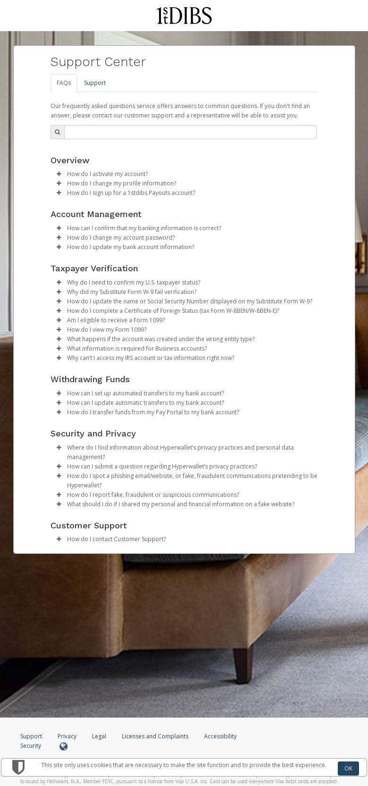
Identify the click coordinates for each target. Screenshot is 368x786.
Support (95, 83)
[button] (59, 174)
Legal (99, 736)
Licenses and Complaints (156, 736)
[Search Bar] (190, 132)
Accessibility (220, 736)
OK (348, 768)
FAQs (64, 83)
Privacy (67, 736)
